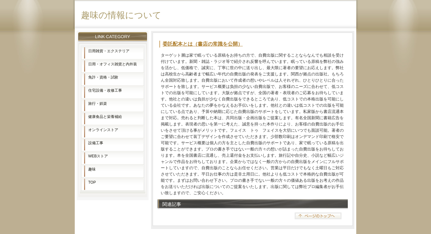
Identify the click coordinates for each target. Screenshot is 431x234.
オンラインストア (103, 130)
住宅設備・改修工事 (105, 90)
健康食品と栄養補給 (105, 116)
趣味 (92, 169)
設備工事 (95, 143)
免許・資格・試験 (103, 77)
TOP (92, 182)
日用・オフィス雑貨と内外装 (112, 64)
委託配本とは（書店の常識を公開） (203, 44)
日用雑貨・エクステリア (108, 51)
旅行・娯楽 (97, 103)
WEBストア (98, 156)
